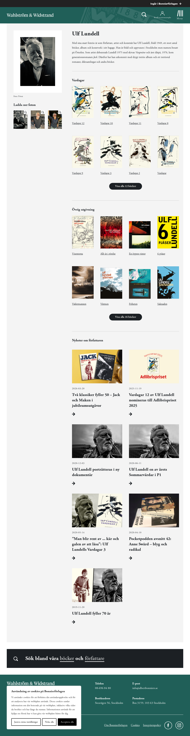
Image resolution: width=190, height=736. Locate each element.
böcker (67, 658)
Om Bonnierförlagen (115, 725)
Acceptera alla (67, 722)
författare (94, 658)
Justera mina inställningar (26, 722)
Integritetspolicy (152, 725)
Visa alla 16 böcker (125, 317)
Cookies (135, 725)
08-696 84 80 (103, 688)
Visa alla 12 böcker (125, 186)
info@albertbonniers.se (145, 688)
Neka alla (49, 722)
